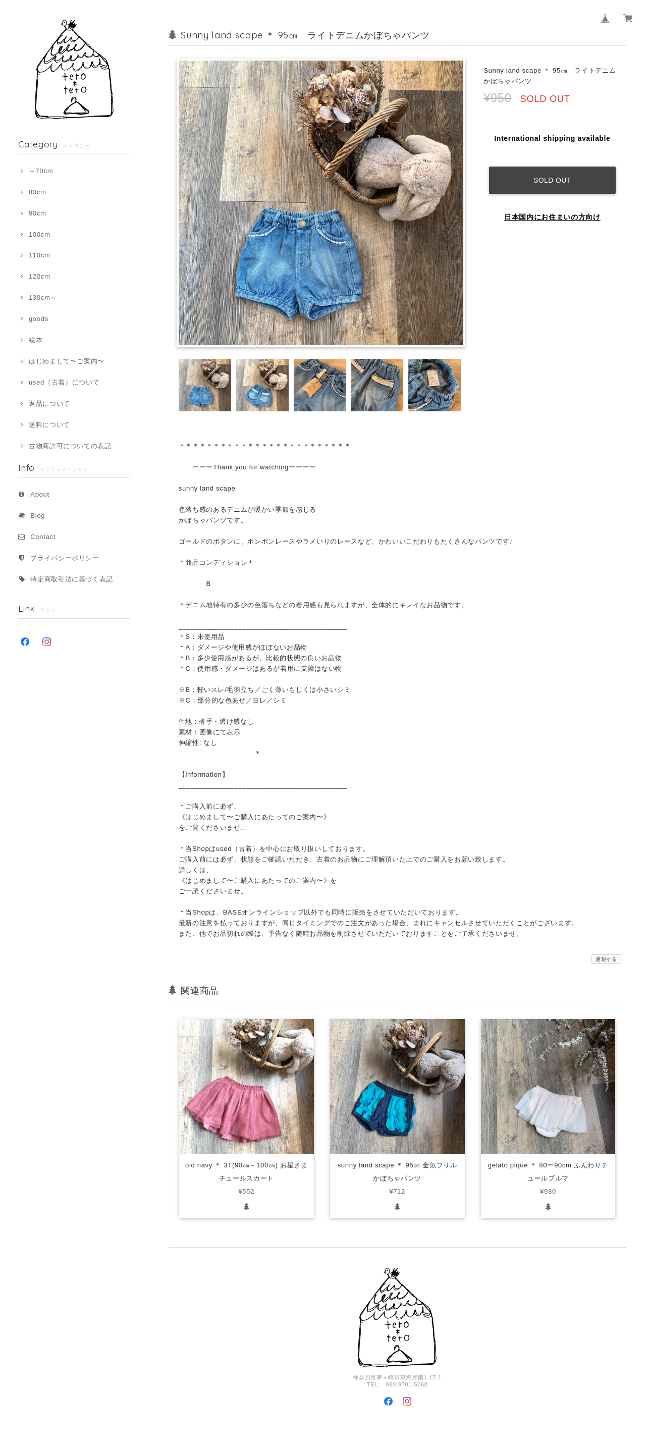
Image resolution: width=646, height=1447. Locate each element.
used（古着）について (64, 382)
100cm (39, 234)
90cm (37, 213)
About (39, 494)
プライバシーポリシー (64, 558)
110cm (39, 255)
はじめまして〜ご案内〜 (66, 361)
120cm (39, 276)
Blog (37, 515)
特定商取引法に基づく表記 (71, 579)
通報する (606, 959)
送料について (49, 424)
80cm (37, 192)
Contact (43, 537)
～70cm (41, 171)
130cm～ (43, 297)
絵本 (35, 340)
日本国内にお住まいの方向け (552, 210)
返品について (49, 403)
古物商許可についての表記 (70, 446)
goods (38, 319)
